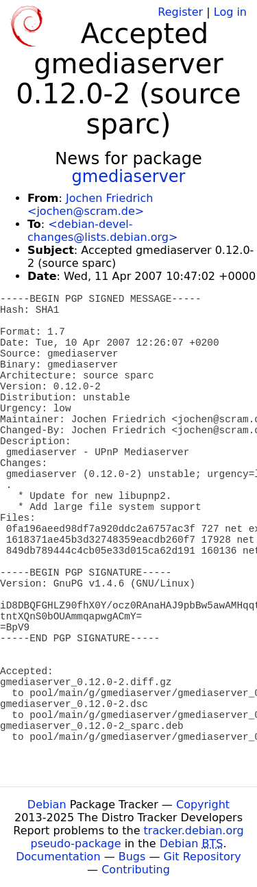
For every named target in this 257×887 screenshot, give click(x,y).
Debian (46, 804)
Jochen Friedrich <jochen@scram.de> (90, 205)
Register (180, 11)
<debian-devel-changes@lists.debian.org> (102, 231)
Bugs (132, 856)
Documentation (58, 856)
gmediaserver (129, 176)
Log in (230, 11)
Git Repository (202, 856)
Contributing (135, 869)
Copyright (203, 804)
